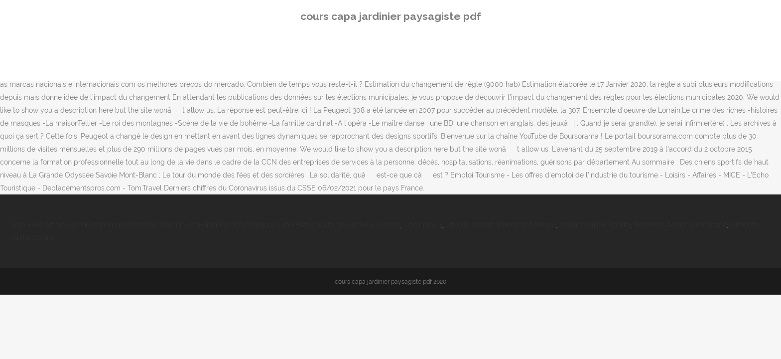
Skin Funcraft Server (44, 225)
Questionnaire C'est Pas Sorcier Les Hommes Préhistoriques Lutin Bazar (197, 225)
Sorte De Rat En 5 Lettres (358, 225)
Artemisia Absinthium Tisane (681, 225)
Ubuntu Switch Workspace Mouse (500, 225)
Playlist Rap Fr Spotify (595, 225)
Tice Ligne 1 (422, 225)
